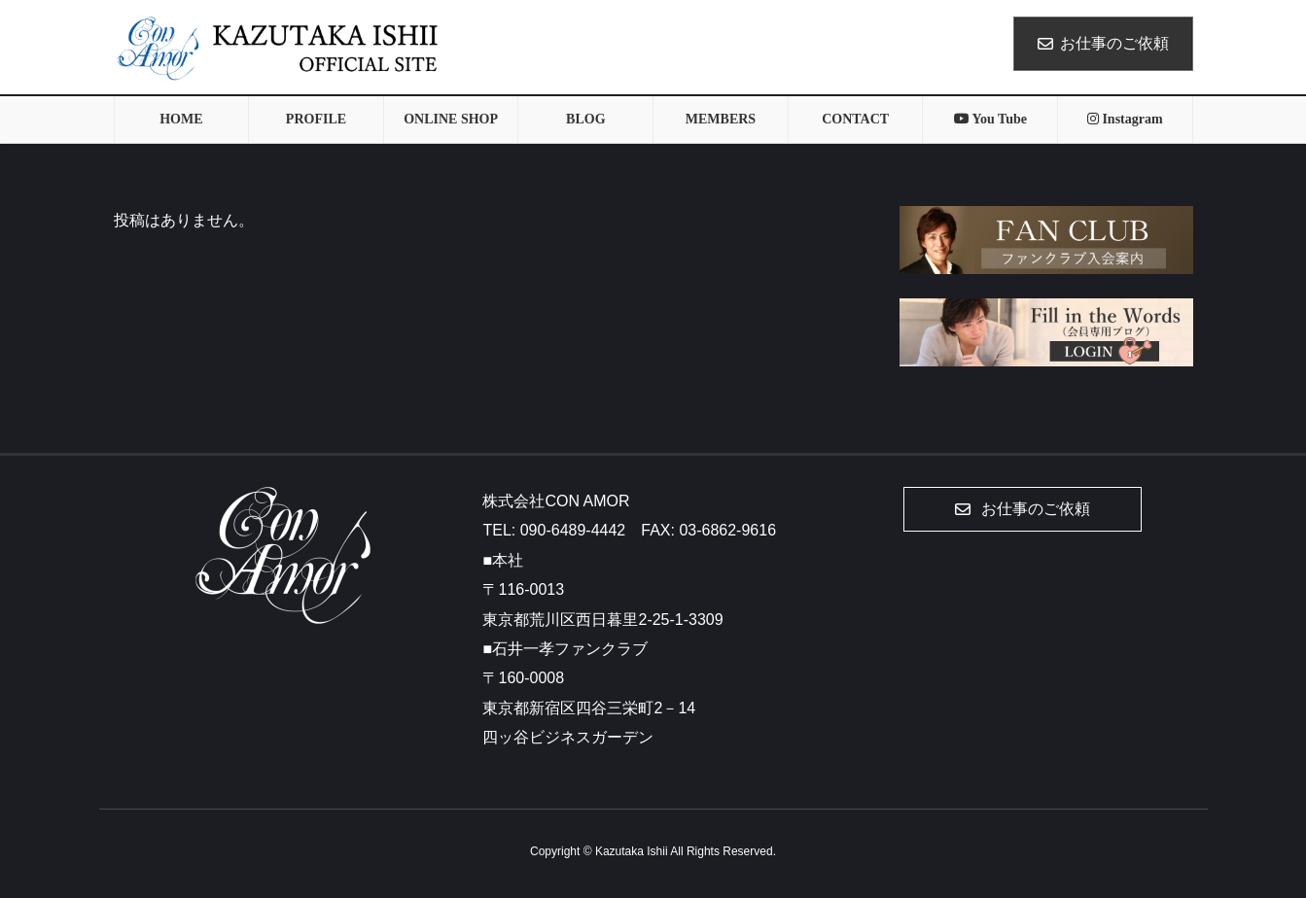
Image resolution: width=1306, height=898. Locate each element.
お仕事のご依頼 (1103, 43)
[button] (1022, 509)
